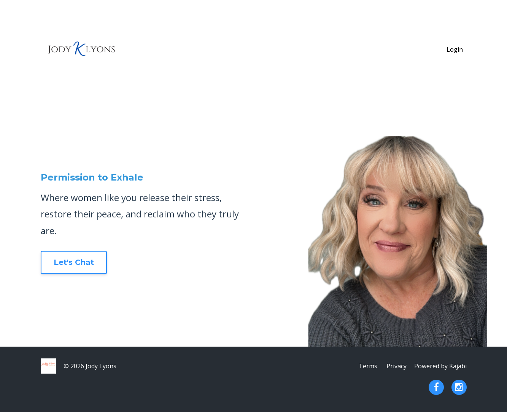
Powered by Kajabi (440, 366)
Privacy (396, 366)
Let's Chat (74, 262)
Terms (368, 366)
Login (455, 49)
